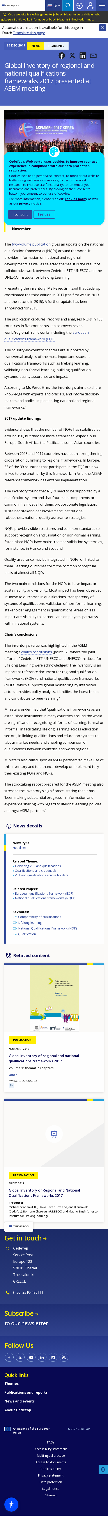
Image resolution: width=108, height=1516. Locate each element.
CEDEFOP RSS (64, 1357)
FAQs (51, 1442)
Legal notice (50, 1488)
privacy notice (30, 203)
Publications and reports (26, 1392)
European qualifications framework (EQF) (44, 893)
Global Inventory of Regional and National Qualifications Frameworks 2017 (44, 1193)
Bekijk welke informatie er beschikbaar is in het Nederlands (53, 19)
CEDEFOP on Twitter (20, 1357)
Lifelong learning (30, 922)
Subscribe (19, 1313)
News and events (19, 1401)
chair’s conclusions (36, 652)
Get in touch (23, 1237)
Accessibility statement (51, 1449)
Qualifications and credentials (36, 870)
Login (79, 5)
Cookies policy (51, 1469)
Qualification (27, 934)
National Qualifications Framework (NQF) (47, 928)
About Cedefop (17, 1410)
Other (13, 1075)
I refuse (44, 214)
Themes (11, 1383)
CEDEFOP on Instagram (53, 1357)
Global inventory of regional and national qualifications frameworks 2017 (44, 1058)
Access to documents (50, 1462)
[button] (61, 55)
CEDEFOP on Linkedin (42, 1357)
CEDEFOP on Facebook (9, 1357)
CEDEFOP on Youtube (31, 1357)
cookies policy (76, 199)
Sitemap (51, 1495)
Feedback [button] (103, 1469)
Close (102, 27)
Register (90, 5)
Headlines (20, 848)
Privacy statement (51, 1475)
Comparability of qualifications (39, 917)
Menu (102, 5)
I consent (20, 214)
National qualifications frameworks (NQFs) (45, 898)
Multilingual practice (51, 1455)
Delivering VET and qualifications (38, 866)
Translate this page (29, 32)
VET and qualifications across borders (41, 875)
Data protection (50, 1482)
